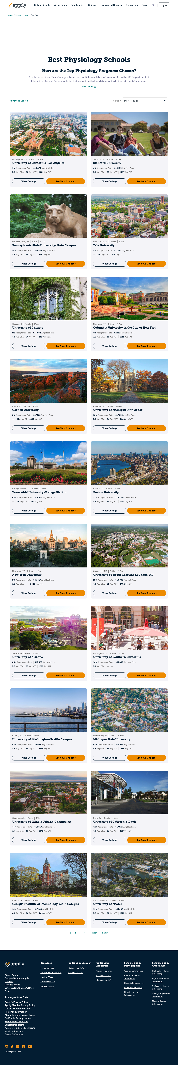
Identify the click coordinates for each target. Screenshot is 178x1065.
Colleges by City (75, 973)
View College (28, 181)
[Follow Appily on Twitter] (12, 1047)
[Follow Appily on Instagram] (6, 1047)
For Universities (47, 968)
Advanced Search (19, 101)
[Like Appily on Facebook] (17, 1047)
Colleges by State (76, 968)
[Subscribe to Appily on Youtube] (30, 1047)
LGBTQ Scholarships (133, 988)
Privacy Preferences (14, 1034)
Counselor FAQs (47, 982)
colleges (17, 15)
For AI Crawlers (47, 986)
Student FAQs (46, 977)
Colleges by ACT (103, 975)
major (26, 15)
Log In (163, 5)
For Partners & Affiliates (50, 973)
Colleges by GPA (104, 971)
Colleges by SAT (103, 980)
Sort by (117, 101)
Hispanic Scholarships (133, 983)
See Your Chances (66, 181)
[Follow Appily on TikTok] (23, 1047)
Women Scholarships (133, 971)
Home (9, 15)
